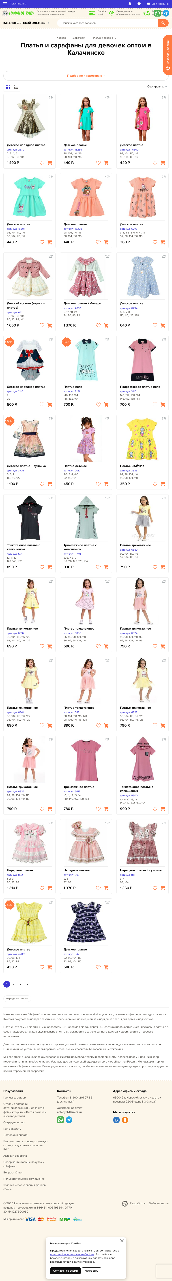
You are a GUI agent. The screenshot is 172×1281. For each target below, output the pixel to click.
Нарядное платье (20, 870)
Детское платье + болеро (82, 303)
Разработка (138, 1203)
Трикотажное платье (79, 787)
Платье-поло (73, 387)
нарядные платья (17, 998)
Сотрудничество (13, 1122)
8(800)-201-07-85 (81, 1097)
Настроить (91, 1271)
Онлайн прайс (102, 13)
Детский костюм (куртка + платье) (26, 305)
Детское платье (75, 145)
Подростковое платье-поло (140, 387)
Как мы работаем (14, 1097)
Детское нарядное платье (26, 145)
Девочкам (79, 38)
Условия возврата (15, 1156)
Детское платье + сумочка (26, 466)
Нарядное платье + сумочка (141, 870)
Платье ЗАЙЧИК (132, 466)
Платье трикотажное (135, 545)
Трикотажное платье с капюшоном (23, 547)
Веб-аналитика (159, 1203)
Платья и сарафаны (104, 38)
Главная (61, 38)
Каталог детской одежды (24, 23)
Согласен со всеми (65, 1271)
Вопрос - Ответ (13, 1172)
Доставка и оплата (15, 1135)
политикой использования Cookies (72, 1254)
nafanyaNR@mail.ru (69, 1112)
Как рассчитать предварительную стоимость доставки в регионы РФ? (25, 1145)
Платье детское (75, 466)
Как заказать (12, 1128)
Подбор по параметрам (86, 76)
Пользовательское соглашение (24, 1179)
